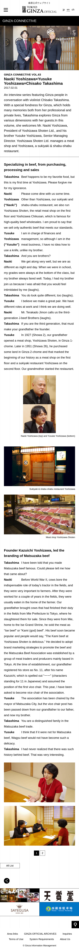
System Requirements (42, 939)
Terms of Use (16, 939)
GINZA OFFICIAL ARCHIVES (40, 933)
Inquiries (67, 933)
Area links (12, 933)
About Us (65, 939)
